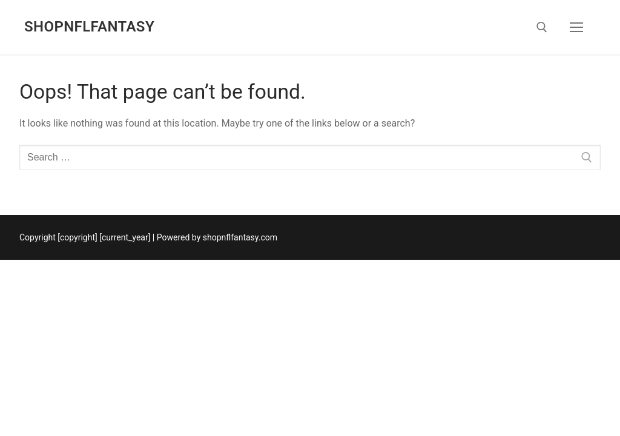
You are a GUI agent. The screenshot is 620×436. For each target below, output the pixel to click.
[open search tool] (541, 27)
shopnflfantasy (89, 26)
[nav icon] (576, 27)
